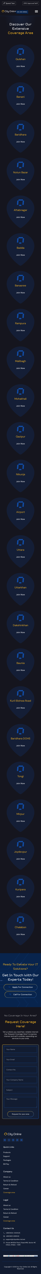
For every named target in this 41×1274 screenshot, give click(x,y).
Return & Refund (10, 1185)
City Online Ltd (24, 1267)
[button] (36, 11)
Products (6, 1152)
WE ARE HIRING (22, 12)
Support (6, 1156)
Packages (7, 1160)
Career (6, 1188)
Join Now (20, 66)
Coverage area (9, 1192)
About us (6, 1177)
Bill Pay (6, 1164)
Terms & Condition (10, 1181)
